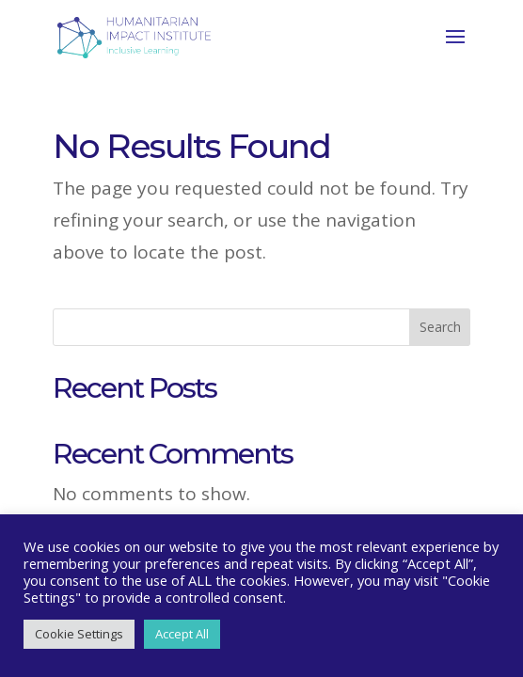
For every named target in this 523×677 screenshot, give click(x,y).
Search (440, 327)
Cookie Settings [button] (79, 633)
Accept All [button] (182, 633)
